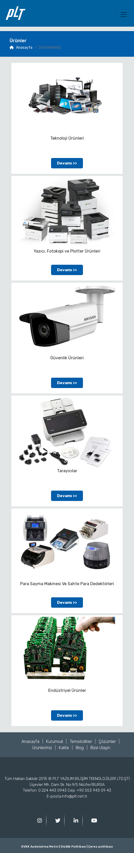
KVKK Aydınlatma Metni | (40, 846)
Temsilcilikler (81, 741)
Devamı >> (67, 163)
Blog (80, 747)
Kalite (64, 747)
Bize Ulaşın (100, 747)
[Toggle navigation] (123, 14)
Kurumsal (54, 741)
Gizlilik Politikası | (73, 846)
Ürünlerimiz (42, 747)
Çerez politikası (100, 846)
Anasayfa (21, 47)
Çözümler (107, 741)
